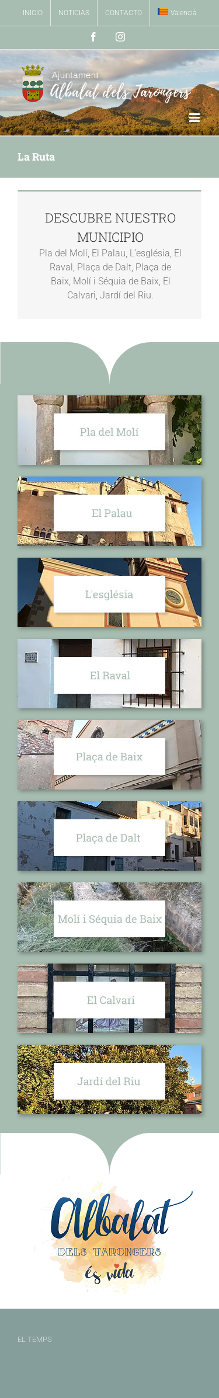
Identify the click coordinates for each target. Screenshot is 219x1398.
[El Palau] (109, 480)
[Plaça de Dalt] (109, 805)
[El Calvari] (109, 967)
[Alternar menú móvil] (195, 118)
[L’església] (109, 562)
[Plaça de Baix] (109, 724)
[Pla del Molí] (109, 399)
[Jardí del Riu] (109, 1049)
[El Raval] (109, 643)
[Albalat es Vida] (109, 1178)
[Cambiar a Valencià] (177, 13)
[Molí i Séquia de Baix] (109, 886)
